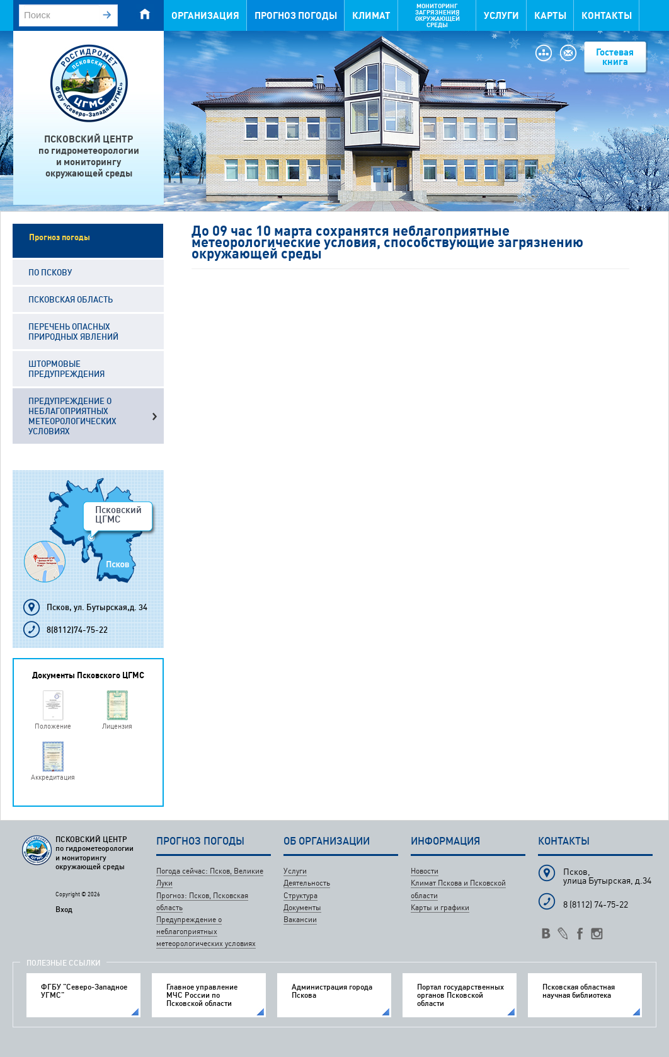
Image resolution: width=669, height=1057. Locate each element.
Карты (550, 15)
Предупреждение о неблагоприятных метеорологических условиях (72, 416)
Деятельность (306, 882)
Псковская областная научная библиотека (578, 991)
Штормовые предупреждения (66, 369)
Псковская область (70, 299)
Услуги (501, 15)
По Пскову (50, 272)
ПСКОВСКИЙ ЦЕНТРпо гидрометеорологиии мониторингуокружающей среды (88, 156)
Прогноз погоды (295, 15)
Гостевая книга (615, 56)
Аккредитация (53, 777)
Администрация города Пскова (332, 991)
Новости (424, 870)
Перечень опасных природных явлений (73, 331)
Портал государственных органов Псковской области (460, 995)
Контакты (606, 15)
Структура (300, 895)
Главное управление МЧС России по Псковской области (201, 995)
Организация (205, 15)
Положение (53, 726)
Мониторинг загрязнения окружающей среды (437, 15)
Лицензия (117, 726)
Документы (302, 907)
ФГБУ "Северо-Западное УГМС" (84, 991)
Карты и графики (440, 907)
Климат (371, 15)
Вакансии (300, 919)
